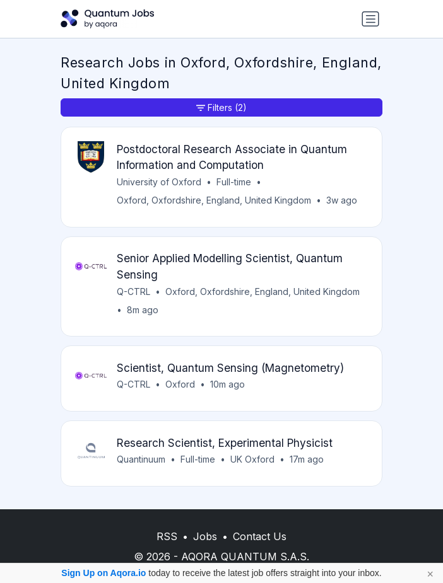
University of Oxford (159, 181)
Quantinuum (141, 459)
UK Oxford (252, 459)
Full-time (233, 181)
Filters (221, 107)
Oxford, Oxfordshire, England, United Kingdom (214, 200)
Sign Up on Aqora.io (103, 573)
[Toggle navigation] (370, 19)
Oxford (180, 384)
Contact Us (259, 536)
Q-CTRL (133, 291)
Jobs (205, 536)
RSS (167, 536)
